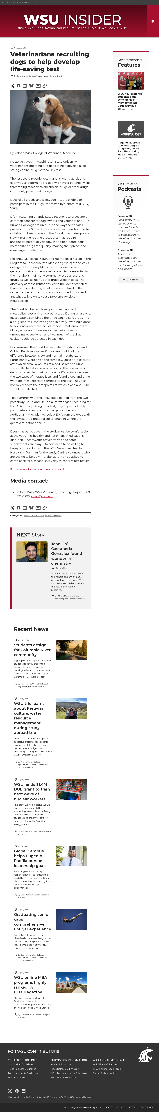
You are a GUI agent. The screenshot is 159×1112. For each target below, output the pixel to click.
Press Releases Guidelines (22, 1069)
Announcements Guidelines (23, 1073)
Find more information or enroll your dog (38, 469)
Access (109, 1107)
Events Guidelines (17, 1077)
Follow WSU (147, 1107)
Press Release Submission (64, 1069)
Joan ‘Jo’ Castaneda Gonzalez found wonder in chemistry (66, 554)
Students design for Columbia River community (32, 650)
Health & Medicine (34, 515)
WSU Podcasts (130, 280)
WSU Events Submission (63, 1077)
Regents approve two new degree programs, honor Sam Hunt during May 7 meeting (129, 148)
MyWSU (132, 1107)
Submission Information (68, 1060)
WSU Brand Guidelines (105, 1064)
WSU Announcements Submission (69, 1073)
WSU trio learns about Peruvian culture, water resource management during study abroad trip (29, 718)
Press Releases (53, 515)
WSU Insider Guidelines (20, 1064)
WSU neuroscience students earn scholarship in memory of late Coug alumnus (130, 99)
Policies (120, 1107)
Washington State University (19, 2)
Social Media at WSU (104, 1073)
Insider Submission (60, 1064)
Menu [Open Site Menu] (153, 21)
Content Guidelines (22, 1060)
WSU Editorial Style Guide (107, 1069)
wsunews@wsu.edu (84, 1097)
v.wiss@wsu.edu (42, 496)
